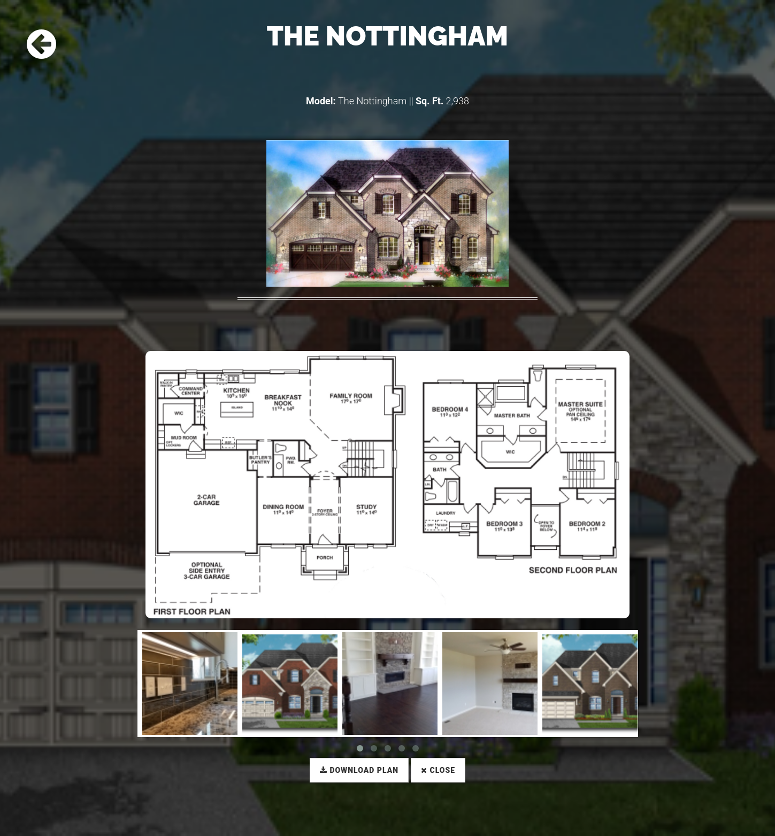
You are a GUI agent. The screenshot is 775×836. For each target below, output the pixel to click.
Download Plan (359, 770)
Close (438, 770)
